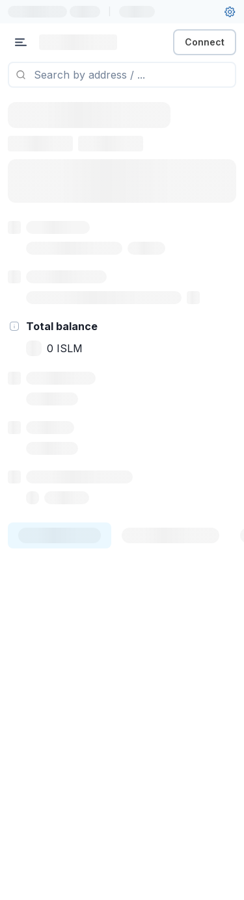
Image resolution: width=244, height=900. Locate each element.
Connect (204, 41)
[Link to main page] (78, 42)
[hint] (14, 326)
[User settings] (229, 11)
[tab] (59, 535)
